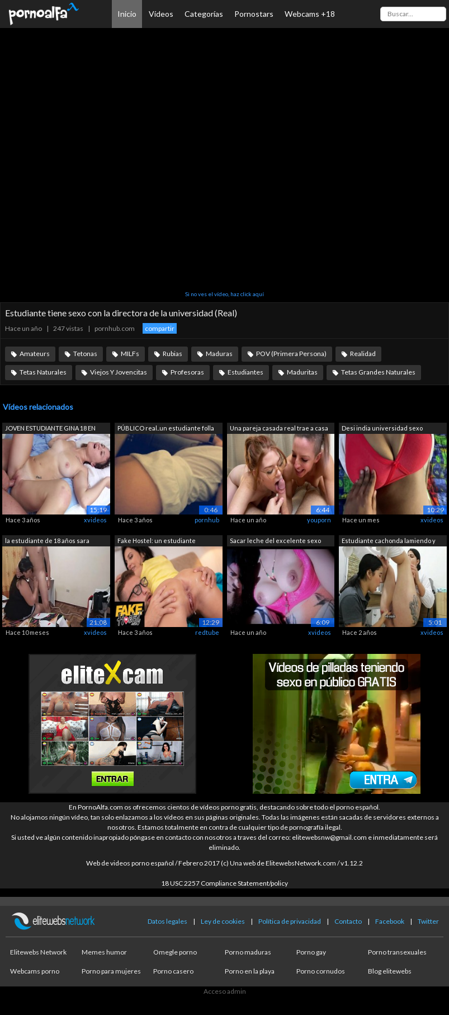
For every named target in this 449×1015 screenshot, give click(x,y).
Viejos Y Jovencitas (118, 372)
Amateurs (35, 353)
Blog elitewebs (390, 971)
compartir (159, 328)
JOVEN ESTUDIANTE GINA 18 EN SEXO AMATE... (50, 429)
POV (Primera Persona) (291, 353)
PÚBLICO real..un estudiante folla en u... (165, 429)
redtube (207, 632)
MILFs (130, 353)
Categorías (204, 13)
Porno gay (311, 952)
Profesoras (187, 372)
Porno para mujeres (111, 971)
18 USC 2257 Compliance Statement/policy (224, 883)
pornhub (207, 519)
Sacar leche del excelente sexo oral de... (275, 541)
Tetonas (85, 353)
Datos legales (167, 921)
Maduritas (302, 372)
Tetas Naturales (43, 372)
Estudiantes (245, 372)
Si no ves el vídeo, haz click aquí (224, 294)
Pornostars (253, 13)
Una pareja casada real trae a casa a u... (279, 429)
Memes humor (104, 952)
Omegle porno (175, 952)
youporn (319, 519)
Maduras (219, 353)
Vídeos (161, 13)
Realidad (363, 353)
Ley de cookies (223, 921)
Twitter (428, 921)
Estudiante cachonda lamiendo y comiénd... (389, 541)
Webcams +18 (310, 13)
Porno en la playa (250, 971)
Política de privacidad (289, 921)
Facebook (389, 921)
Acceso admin (225, 991)
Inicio (126, 13)
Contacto (348, 921)
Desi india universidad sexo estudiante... (382, 429)
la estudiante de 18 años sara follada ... (47, 541)
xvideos (95, 519)
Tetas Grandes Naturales (378, 372)
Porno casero (173, 971)
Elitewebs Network (38, 952)
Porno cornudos (320, 971)
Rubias (172, 353)
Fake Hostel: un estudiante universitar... (156, 541)
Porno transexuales (397, 952)
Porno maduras (248, 952)
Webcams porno (34, 971)
